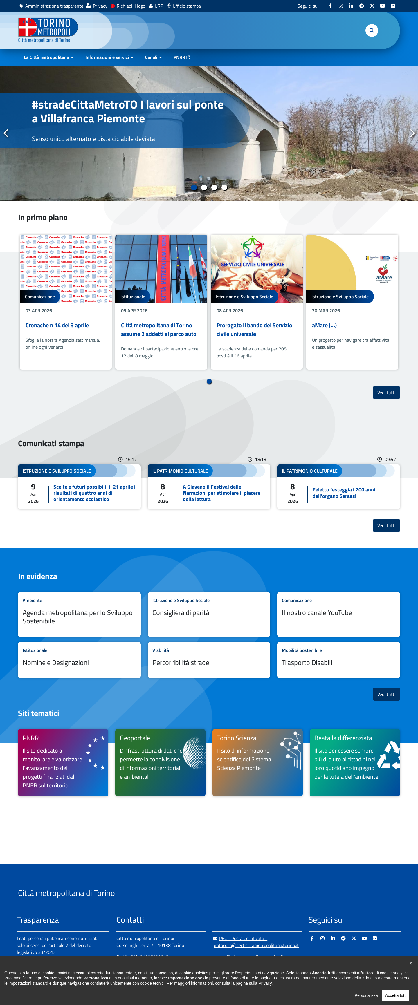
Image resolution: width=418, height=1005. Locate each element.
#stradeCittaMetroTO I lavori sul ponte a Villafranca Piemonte (128, 111)
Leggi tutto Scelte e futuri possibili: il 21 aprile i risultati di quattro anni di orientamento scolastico (79, 486)
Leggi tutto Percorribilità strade (209, 660)
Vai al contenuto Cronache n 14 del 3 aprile (65, 302)
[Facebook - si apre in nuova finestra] (330, 5)
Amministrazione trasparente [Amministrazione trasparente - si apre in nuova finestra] (54, 5)
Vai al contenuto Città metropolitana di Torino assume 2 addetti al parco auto (161, 302)
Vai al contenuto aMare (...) (352, 302)
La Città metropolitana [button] (46, 57)
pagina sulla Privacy (253, 983)
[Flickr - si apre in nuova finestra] (393, 5)
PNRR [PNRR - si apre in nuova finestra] (179, 57)
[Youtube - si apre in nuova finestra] (382, 5)
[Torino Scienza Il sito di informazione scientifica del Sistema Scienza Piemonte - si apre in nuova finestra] (257, 762)
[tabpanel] (209, 133)
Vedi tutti (388, 392)
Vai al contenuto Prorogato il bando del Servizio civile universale (257, 302)
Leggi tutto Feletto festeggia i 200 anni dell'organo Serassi (338, 486)
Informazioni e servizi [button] (107, 57)
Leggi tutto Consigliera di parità (209, 614)
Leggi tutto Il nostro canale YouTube (338, 614)
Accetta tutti (395, 995)
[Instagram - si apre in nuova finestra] (340, 5)
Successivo (412, 133)
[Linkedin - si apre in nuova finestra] (351, 5)
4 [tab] (224, 187)
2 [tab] (204, 187)
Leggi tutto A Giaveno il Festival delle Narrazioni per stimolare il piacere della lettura (209, 486)
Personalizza (366, 995)
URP (159, 5)
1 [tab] (194, 187)
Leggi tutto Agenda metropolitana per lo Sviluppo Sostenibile (79, 614)
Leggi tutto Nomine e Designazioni (79, 660)
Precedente (6, 133)
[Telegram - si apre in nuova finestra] (361, 5)
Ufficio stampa (187, 5)
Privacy (100, 5)
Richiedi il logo (131, 5)
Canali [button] (151, 57)
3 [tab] (214, 187)
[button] (371, 30)
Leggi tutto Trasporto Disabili (338, 660)
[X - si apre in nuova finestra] (372, 5)
